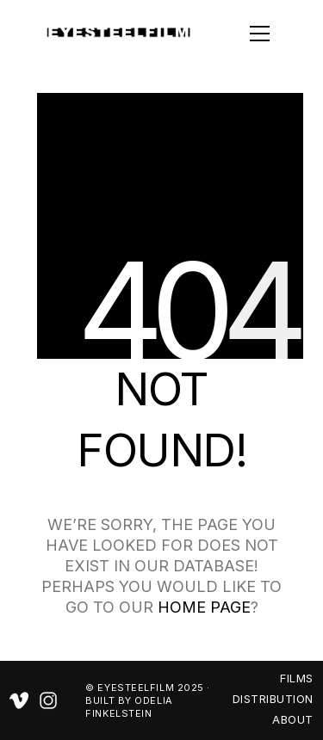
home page (204, 607)
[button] (234, 34)
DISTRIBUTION (273, 699)
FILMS (297, 678)
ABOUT (293, 719)
